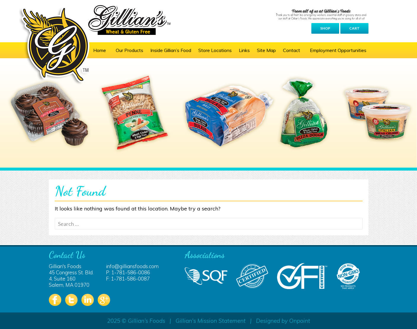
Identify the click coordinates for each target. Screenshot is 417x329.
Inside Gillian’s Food (170, 50)
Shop (325, 28)
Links (244, 50)
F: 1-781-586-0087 (128, 278)
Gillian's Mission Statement (211, 320)
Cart (354, 28)
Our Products (129, 50)
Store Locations (215, 50)
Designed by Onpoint (283, 320)
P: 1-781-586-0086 (128, 272)
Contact (291, 50)
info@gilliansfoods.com (132, 266)
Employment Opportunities (338, 50)
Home (99, 50)
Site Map (266, 50)
